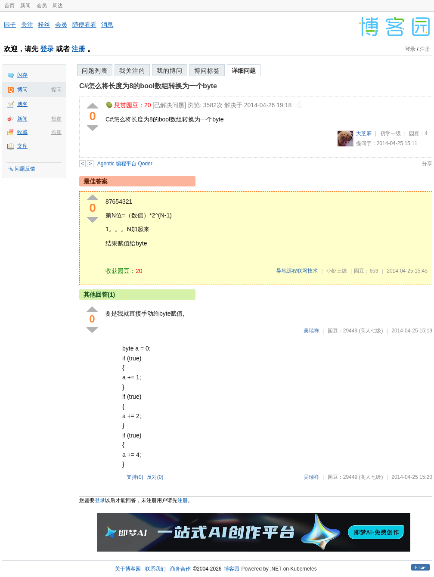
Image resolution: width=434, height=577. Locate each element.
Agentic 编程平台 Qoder (124, 164)
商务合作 (180, 569)
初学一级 (390, 133)
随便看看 (84, 24)
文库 (22, 146)
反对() (155, 477)
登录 (47, 49)
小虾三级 (336, 271)
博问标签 (207, 70)
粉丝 (44, 24)
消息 (107, 24)
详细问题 (244, 70)
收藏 (22, 132)
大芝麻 (364, 133)
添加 (56, 132)
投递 (56, 119)
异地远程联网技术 (297, 271)
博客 (22, 104)
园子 (10, 24)
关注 (27, 24)
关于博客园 (128, 569)
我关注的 (132, 70)
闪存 (22, 75)
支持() (135, 477)
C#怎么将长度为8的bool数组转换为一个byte (148, 86)
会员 (42, 6)
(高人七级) (371, 331)
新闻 (25, 6)
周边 (58, 6)
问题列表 (95, 70)
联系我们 (155, 569)
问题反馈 (25, 169)
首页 (9, 6)
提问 (56, 90)
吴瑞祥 (311, 331)
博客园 (231, 569)
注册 (78, 49)
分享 (427, 164)
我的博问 (170, 70)
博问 (22, 90)
